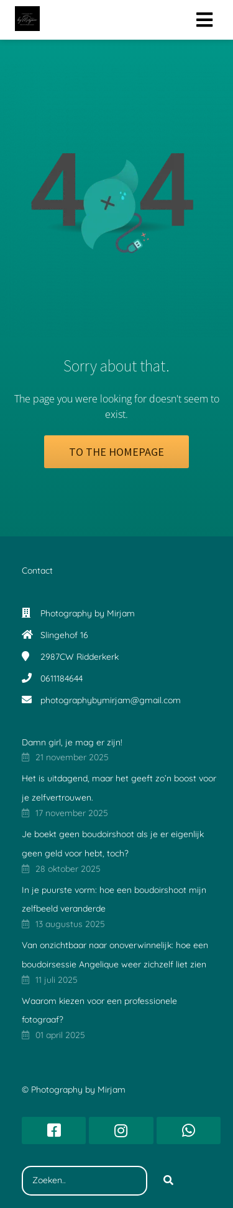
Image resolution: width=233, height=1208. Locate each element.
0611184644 (61, 678)
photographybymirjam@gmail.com (110, 700)
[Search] (168, 1181)
